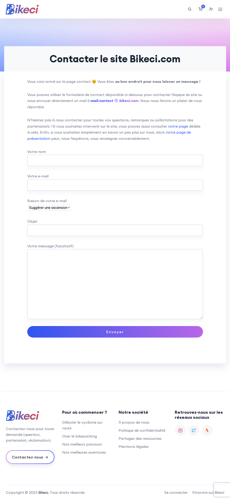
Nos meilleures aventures (84, 452)
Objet (115, 226)
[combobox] (49, 207)
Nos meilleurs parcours (82, 444)
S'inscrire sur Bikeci (208, 492)
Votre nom (115, 156)
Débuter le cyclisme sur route (82, 425)
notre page (178, 126)
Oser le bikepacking (79, 436)
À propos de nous (134, 422)
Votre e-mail (115, 180)
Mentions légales (134, 446)
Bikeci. (43, 492)
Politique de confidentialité (142, 430)
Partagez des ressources (140, 438)
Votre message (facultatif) (115, 249)
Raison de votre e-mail (49, 204)
